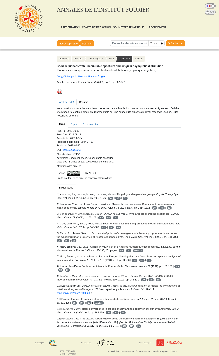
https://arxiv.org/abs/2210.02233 (74, 293)
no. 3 (111, 58)
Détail (62, 124)
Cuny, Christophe (66, 76)
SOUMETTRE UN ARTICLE (129, 27)
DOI (110, 198)
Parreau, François (88, 76)
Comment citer (91, 124)
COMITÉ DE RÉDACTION (96, 27)
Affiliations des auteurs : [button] (71, 166)
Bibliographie (66, 187)
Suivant (138, 58)
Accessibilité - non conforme (120, 351)
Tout (152, 43)
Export (74, 124)
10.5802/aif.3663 (72, 150)
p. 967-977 (125, 58)
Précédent (64, 58)
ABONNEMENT (158, 27)
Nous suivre (143, 351)
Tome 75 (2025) (95, 58)
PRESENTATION (70, 27)
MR (118, 198)
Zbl (125, 198)
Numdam (138, 251)
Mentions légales (160, 351)
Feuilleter (87, 43)
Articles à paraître (68, 43)
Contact (174, 351)
